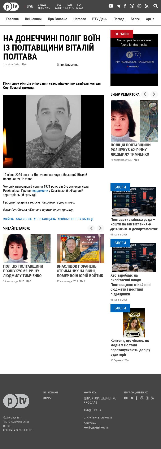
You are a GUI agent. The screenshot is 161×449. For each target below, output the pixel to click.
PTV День (99, 19)
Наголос (79, 19)
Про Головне (57, 19)
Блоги (135, 19)
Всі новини (33, 19)
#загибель (23, 219)
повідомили (39, 191)
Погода (118, 19)
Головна (12, 19)
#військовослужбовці (75, 219)
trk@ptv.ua (92, 410)
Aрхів (150, 19)
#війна (8, 219)
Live (28, 6)
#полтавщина (45, 219)
